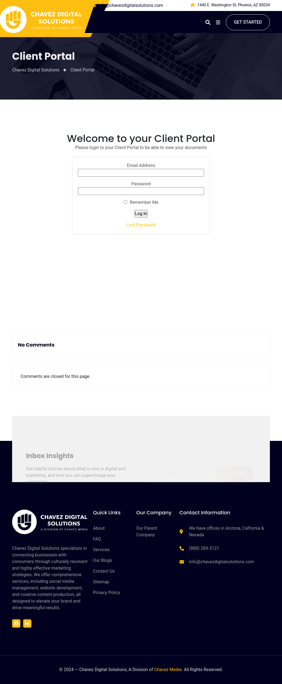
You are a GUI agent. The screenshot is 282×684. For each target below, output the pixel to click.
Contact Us (104, 571)
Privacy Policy (106, 592)
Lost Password (141, 224)
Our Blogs (102, 560)
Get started (248, 22)
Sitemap (101, 581)
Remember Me (141, 202)
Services (101, 549)
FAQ (97, 539)
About (99, 528)
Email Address (141, 165)
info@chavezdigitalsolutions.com (130, 5)
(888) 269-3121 (204, 548)
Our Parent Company (146, 531)
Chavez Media (168, 669)
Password (141, 183)
